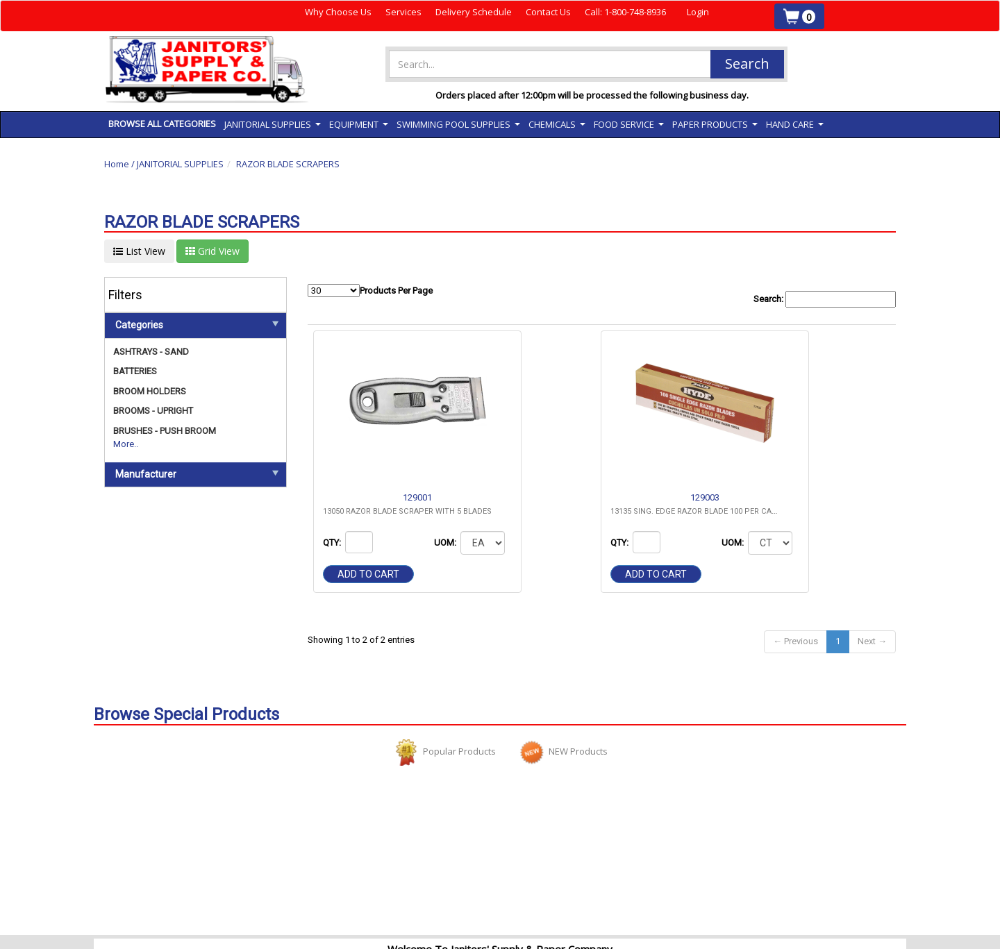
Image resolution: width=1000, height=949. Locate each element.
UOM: (446, 542)
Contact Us (548, 12)
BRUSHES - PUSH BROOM (164, 431)
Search (747, 63)
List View (139, 251)
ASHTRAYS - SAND (151, 351)
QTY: (333, 542)
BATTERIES (135, 371)
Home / (120, 164)
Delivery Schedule (473, 12)
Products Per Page (370, 290)
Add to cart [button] (368, 574)
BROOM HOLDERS (149, 391)
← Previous (795, 641)
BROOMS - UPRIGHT (153, 410)
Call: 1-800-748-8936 (625, 12)
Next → (872, 641)
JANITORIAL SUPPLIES (180, 164)
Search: (824, 299)
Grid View (212, 251)
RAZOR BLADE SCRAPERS (288, 164)
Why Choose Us (338, 12)
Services (403, 12)
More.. (125, 444)
